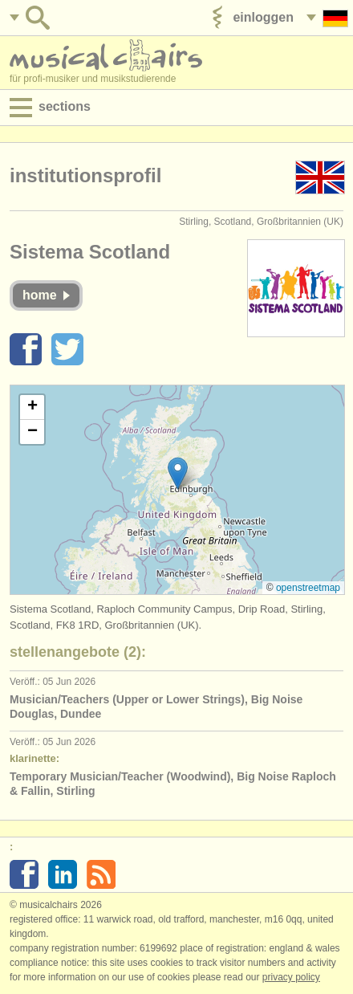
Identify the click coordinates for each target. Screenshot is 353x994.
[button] (178, 473)
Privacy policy (291, 977)
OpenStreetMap (308, 587)
